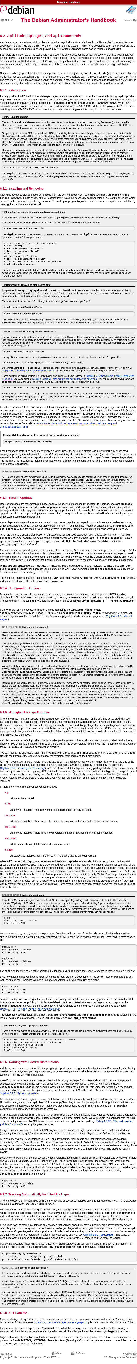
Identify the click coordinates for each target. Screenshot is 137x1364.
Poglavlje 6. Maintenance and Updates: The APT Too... (30, 1355)
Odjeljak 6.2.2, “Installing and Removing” (22, 768)
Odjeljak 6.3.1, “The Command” (30, 1009)
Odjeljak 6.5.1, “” (98, 1234)
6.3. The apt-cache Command (120, 1355)
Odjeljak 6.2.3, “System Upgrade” (18, 1093)
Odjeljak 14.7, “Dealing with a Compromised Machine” (29, 371)
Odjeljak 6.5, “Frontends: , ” (61, 1322)
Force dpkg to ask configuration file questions (64, 379)
